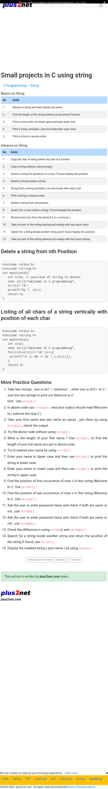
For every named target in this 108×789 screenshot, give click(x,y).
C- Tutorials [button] (74, 559)
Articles (80, 778)
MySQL (17, 778)
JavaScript (40, 778)
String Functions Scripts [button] (40, 559)
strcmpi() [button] (60, 559)
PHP (28, 778)
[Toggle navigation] (100, 5)
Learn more (71, 773)
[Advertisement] (54, 39)
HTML (5, 778)
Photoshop (66, 778)
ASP (53, 778)
